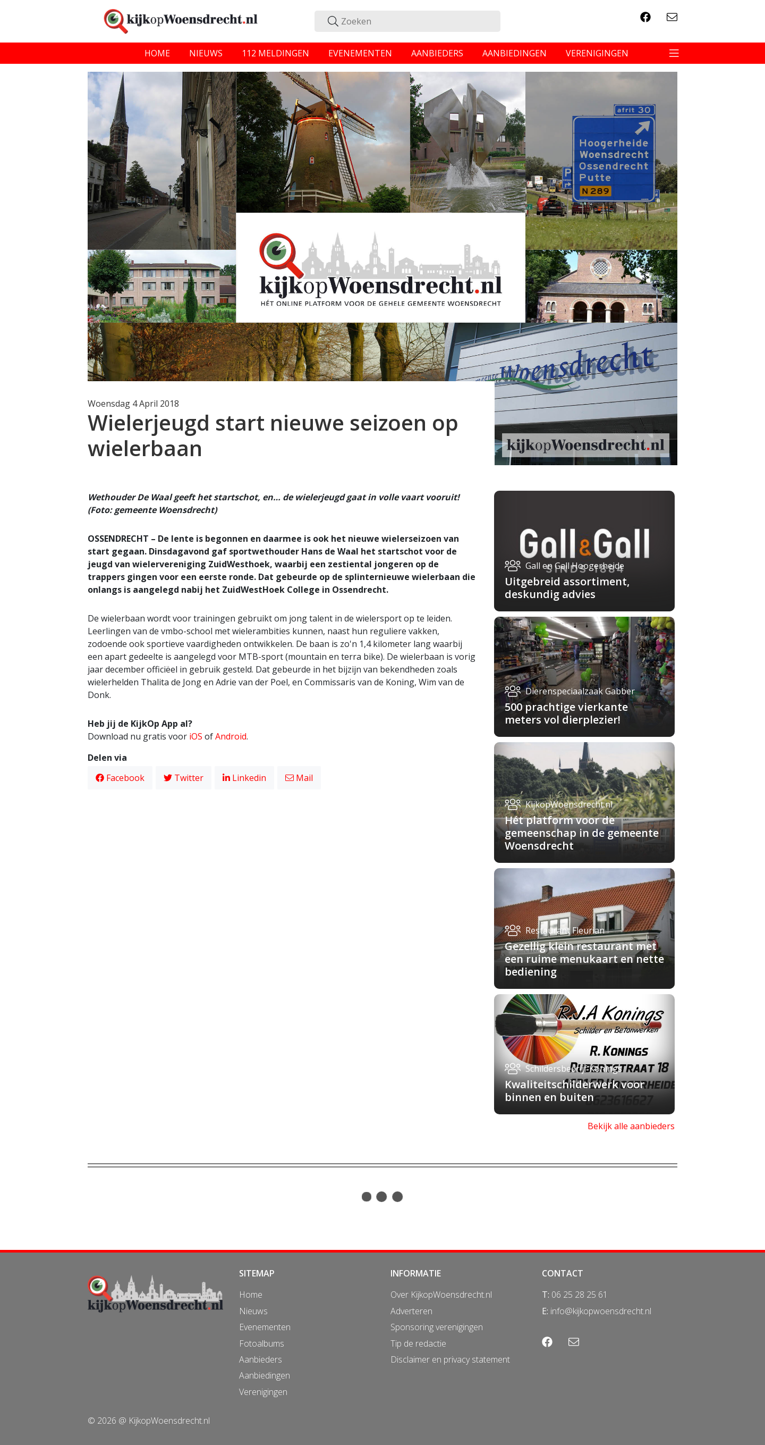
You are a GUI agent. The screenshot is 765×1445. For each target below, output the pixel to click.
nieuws (206, 53)
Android (230, 736)
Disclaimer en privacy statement (450, 1359)
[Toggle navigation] (674, 53)
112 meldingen (275, 53)
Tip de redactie (418, 1343)
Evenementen (265, 1327)
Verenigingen (263, 1392)
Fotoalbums (261, 1343)
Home (250, 1294)
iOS (195, 736)
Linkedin (244, 778)
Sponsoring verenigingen (436, 1327)
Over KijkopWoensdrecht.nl (441, 1294)
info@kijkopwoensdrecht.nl (600, 1311)
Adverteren (411, 1311)
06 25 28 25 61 (579, 1294)
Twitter (183, 778)
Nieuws (253, 1311)
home (157, 53)
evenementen (360, 53)
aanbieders (437, 53)
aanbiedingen (514, 53)
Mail (299, 778)
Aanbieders (260, 1359)
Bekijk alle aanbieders (631, 1126)
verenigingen (597, 53)
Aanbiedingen (264, 1375)
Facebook (120, 778)
